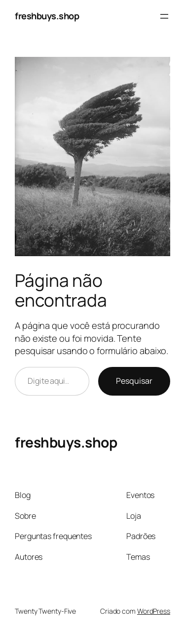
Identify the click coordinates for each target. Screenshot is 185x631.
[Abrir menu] (164, 16)
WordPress (153, 611)
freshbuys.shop (47, 16)
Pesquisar (134, 380)
